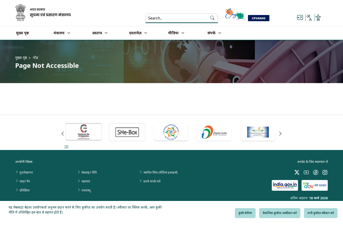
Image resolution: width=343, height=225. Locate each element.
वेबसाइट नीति (89, 172)
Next (280, 133)
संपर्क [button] (211, 33)
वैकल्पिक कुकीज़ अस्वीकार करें (280, 213)
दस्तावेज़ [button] (135, 33)
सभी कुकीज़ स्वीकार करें (321, 213)
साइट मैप (25, 181)
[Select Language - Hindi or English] (309, 17)
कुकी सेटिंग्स (245, 213)
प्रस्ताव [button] (97, 33)
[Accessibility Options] (318, 17)
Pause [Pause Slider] (66, 147)
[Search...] (177, 18)
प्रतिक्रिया (25, 190)
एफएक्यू (86, 190)
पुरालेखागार (26, 172)
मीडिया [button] (173, 33)
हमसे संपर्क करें (152, 181)
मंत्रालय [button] (59, 33)
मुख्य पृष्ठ (22, 33)
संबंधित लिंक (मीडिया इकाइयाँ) (160, 172)
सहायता (85, 181)
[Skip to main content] (299, 17)
